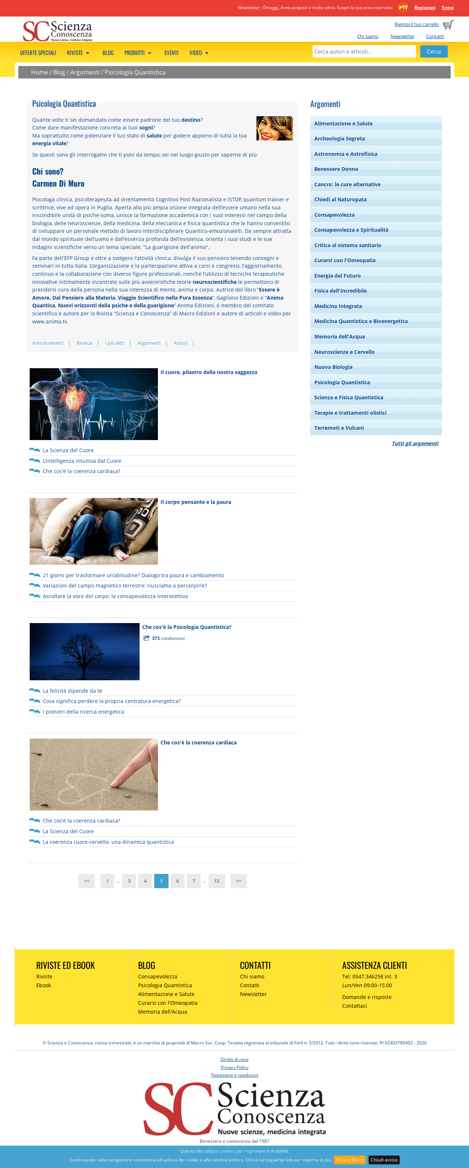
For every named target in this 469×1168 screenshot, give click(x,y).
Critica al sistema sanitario (347, 245)
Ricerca (84, 343)
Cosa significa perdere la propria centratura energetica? (112, 700)
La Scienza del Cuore (68, 450)
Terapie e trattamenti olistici (350, 412)
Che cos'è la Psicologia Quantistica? (187, 626)
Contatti (435, 36)
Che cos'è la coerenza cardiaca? (81, 471)
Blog (108, 52)
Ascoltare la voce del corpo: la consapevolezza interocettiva (115, 596)
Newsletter (402, 36)
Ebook (43, 985)
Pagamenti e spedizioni (234, 1075)
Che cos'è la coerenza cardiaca (198, 742)
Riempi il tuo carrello (417, 24)
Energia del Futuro (337, 275)
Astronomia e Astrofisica (345, 153)
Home (39, 72)
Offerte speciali (38, 52)
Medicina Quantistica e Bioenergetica (361, 321)
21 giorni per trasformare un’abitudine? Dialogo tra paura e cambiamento (133, 575)
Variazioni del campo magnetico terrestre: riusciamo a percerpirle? (125, 585)
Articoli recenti (47, 343)
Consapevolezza (334, 214)
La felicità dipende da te (72, 690)
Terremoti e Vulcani (339, 427)
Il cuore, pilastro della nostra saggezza (208, 372)
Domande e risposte (367, 996)
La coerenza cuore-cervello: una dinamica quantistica (108, 841)
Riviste (79, 52)
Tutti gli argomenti (415, 443)
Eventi (171, 52)
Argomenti (85, 72)
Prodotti (139, 52)
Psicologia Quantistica (135, 72)
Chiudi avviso (384, 1160)
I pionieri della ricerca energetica (83, 711)
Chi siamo (367, 36)
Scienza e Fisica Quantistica (348, 397)
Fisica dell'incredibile (340, 290)
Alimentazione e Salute (343, 123)
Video (200, 52)
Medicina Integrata (338, 306)
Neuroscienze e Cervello (344, 351)
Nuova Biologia (333, 366)
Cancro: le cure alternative (347, 184)
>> (238, 881)
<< (86, 881)
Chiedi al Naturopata (340, 199)
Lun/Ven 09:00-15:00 (367, 985)
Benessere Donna (336, 168)
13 (216, 881)
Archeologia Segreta (339, 138)
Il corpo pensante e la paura (195, 501)
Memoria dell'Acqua (339, 336)
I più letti (114, 343)
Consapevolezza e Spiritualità (351, 229)
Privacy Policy (349, 1160)
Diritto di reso (234, 1059)
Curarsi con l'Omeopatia (345, 260)
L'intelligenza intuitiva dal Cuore (82, 460)
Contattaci (354, 1005)
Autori (180, 343)
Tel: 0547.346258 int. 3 (369, 976)
